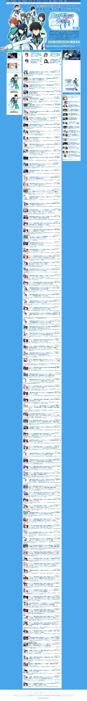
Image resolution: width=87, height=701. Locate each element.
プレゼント (36, 3)
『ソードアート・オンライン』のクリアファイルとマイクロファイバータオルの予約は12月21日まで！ (74, 139)
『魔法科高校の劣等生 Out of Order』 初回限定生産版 (14, 90)
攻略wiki (55, 1)
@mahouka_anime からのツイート (70, 159)
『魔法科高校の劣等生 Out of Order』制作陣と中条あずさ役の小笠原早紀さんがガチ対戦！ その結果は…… (74, 144)
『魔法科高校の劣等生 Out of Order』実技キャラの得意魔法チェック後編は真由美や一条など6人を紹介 (74, 105)
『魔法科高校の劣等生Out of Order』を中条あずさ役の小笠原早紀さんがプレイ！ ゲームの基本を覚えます (74, 156)
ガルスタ (39, 1)
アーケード (45, 1)
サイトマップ (42, 3)
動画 (65, 1)
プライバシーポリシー (40, 695)
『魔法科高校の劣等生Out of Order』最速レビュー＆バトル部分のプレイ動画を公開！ (14, 60)
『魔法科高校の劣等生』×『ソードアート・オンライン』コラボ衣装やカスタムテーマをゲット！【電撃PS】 (74, 123)
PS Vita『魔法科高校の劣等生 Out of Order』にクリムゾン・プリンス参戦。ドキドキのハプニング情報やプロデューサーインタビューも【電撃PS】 (44, 361)
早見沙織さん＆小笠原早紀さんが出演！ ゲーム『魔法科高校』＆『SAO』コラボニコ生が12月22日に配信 (74, 135)
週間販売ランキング (43, 692)
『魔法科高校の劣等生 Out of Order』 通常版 (14, 110)
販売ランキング (29, 3)
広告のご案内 (47, 695)
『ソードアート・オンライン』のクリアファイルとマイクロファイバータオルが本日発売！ (74, 96)
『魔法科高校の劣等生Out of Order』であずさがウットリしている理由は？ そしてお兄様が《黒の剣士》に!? (14, 70)
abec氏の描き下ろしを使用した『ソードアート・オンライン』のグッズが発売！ (74, 102)
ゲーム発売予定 (22, 3)
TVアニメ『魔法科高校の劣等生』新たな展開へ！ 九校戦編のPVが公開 (44, 558)
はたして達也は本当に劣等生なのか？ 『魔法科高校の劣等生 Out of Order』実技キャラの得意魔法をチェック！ (74, 110)
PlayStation (13, 1)
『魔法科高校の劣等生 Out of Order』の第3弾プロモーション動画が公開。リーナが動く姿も (74, 152)
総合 (8, 1)
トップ (25, 692)
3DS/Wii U (24, 1)
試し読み (61, 1)
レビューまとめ (16, 3)
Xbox (19, 1)
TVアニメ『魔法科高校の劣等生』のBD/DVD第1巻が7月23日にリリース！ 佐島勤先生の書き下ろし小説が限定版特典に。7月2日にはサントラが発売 (44, 624)
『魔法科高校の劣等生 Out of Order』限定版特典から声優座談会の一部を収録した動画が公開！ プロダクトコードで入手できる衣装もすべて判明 (44, 314)
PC (34, 1)
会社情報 (57, 695)
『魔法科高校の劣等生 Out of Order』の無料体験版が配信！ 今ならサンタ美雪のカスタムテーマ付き (74, 114)
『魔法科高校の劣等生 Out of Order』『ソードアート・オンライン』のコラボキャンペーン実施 (73, 148)
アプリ (30, 1)
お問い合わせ (53, 695)
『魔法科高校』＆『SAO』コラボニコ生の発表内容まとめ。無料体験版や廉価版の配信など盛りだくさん (74, 127)
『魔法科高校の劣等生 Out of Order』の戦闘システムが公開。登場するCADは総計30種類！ (74, 131)
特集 (50, 1)
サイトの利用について (31, 695)
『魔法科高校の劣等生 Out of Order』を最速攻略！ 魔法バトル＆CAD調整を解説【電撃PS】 (74, 118)
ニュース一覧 (9, 3)
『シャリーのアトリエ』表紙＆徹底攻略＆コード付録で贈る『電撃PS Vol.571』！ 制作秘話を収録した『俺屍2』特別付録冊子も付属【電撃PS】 (44, 407)
